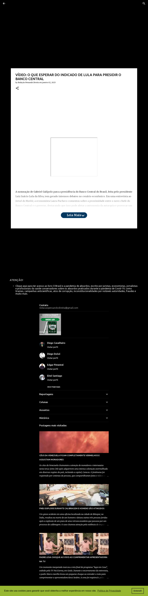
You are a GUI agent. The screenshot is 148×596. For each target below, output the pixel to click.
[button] (17, 88)
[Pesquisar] (144, 3)
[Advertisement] (74, 115)
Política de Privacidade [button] (109, 591)
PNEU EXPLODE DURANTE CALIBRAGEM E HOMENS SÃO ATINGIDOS (71, 508)
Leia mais (74, 215)
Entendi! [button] (138, 591)
